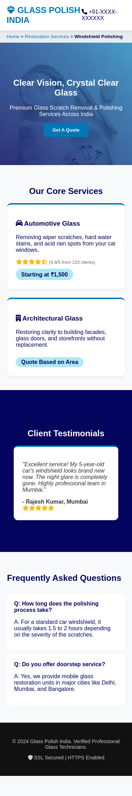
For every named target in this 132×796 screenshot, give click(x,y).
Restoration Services (47, 36)
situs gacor (1, 782)
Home (13, 36)
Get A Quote (66, 130)
